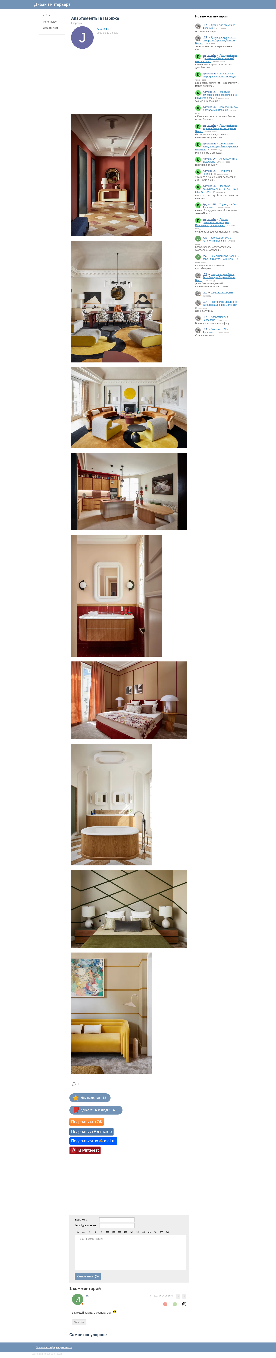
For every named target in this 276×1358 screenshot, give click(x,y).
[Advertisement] (217, 398)
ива (205, 237)
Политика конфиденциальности (54, 1347)
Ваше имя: (81, 1219)
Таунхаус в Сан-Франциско (216, 331)
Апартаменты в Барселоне (215, 318)
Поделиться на (93, 1141)
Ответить (79, 1322)
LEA (205, 25)
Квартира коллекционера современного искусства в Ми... (216, 94)
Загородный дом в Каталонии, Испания (220, 108)
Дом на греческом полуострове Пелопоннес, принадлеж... (212, 222)
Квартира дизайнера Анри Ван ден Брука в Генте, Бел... (217, 189)
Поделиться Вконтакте (91, 1131)
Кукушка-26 (209, 55)
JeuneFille (103, 29)
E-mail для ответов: (86, 1225)
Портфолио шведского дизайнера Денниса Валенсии (216, 146)
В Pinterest (88, 1150)
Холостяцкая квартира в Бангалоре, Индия (219, 75)
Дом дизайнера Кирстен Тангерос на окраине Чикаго (216, 128)
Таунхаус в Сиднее (222, 292)
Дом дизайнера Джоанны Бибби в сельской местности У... (216, 58)
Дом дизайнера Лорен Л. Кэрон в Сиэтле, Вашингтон (221, 257)
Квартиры (76, 23)
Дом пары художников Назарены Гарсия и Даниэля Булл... (215, 40)
